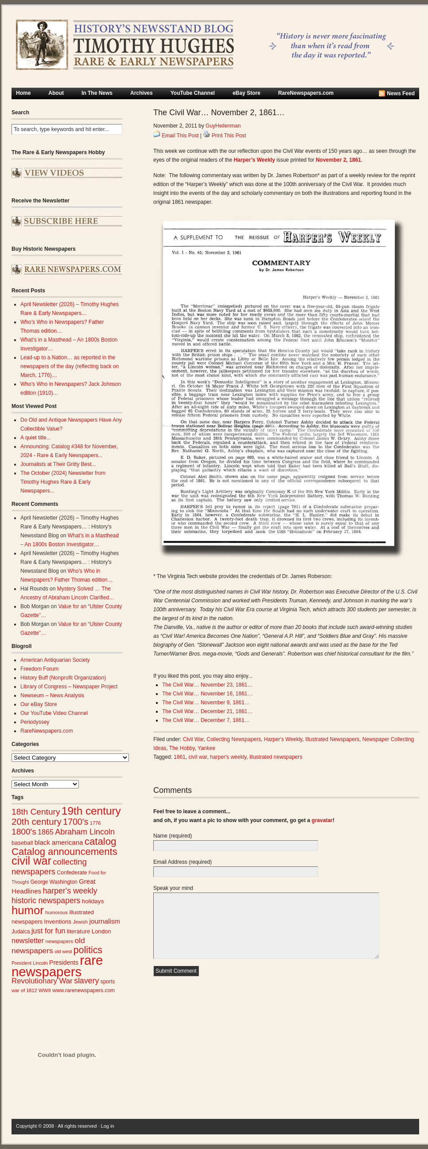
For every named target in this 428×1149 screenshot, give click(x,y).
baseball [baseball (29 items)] (22, 842)
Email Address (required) (182, 862)
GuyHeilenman (223, 126)
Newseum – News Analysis (52, 695)
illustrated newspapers (275, 757)
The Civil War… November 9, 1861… (206, 702)
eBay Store (247, 93)
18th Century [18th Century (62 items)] (36, 811)
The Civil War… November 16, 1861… (207, 694)
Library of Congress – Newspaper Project (68, 686)
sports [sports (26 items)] (108, 981)
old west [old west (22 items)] (63, 951)
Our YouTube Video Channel (54, 713)
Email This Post (180, 135)
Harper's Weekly (283, 739)
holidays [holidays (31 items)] (93, 901)
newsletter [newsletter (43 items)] (28, 940)
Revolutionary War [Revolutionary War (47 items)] (42, 981)
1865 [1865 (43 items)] (46, 832)
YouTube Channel (193, 93)
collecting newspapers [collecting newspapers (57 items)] (49, 866)
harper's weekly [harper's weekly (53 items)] (70, 890)
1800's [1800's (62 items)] (24, 831)
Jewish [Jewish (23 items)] (80, 921)
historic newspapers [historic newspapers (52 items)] (46, 900)
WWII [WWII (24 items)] (45, 990)
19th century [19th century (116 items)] (91, 811)
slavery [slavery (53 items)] (86, 980)
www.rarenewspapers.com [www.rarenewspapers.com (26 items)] (83, 990)
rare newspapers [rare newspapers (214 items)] (57, 966)
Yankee (206, 748)
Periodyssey (34, 722)
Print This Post (229, 135)
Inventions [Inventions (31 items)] (57, 921)
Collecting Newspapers (233, 739)
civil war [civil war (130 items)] (31, 860)
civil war (197, 757)
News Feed (401, 93)
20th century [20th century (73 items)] (37, 821)
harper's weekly (228, 757)
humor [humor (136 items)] (28, 910)
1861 (180, 757)
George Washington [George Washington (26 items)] (53, 882)
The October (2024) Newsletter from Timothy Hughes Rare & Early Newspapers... (62, 482)
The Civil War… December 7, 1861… (206, 720)
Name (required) (172, 836)
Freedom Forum (39, 669)
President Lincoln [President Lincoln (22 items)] (30, 963)
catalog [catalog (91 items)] (101, 841)
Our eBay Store (38, 704)
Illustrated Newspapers (332, 739)
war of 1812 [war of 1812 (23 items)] (24, 990)
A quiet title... (35, 438)
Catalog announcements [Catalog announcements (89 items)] (64, 851)
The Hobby (182, 748)
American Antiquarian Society (55, 660)
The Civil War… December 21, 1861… (207, 711)
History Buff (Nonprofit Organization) (63, 678)
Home (23, 93)
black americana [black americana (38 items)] (59, 842)
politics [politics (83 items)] (88, 950)
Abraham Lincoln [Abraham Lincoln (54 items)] (85, 831)
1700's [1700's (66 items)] (75, 822)
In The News (97, 93)
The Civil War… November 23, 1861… (207, 685)
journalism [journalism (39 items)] (105, 921)
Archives (141, 93)
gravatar (321, 820)
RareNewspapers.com (306, 93)
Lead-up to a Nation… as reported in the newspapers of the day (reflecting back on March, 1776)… (69, 366)
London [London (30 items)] (101, 931)
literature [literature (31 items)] (78, 931)
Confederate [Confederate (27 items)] (72, 873)
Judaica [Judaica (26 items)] (21, 931)
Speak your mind (173, 888)
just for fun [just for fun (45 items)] (48, 931)
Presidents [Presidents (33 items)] (63, 962)
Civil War (193, 739)
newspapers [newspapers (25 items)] (59, 941)
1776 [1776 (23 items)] (95, 823)
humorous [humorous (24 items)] (56, 912)
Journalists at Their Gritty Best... (58, 464)
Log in (107, 1126)
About (56, 93)
